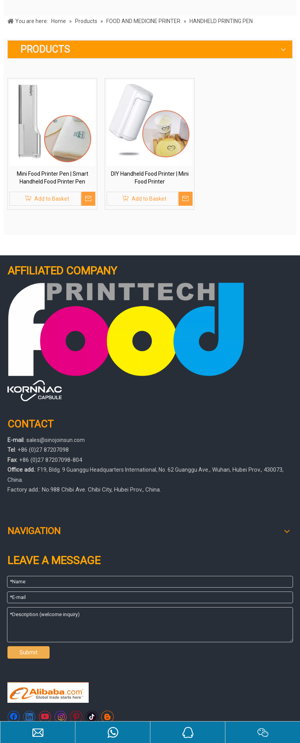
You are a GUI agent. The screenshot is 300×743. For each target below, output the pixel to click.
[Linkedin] (29, 717)
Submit (29, 652)
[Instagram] (60, 717)
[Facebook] (13, 717)
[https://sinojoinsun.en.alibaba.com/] (48, 692)
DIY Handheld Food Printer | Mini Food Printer (150, 178)
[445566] (34, 390)
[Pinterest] (76, 717)
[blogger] (107, 717)
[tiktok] (92, 717)
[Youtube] (45, 717)
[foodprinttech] (126, 329)
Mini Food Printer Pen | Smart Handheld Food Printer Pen (52, 178)
